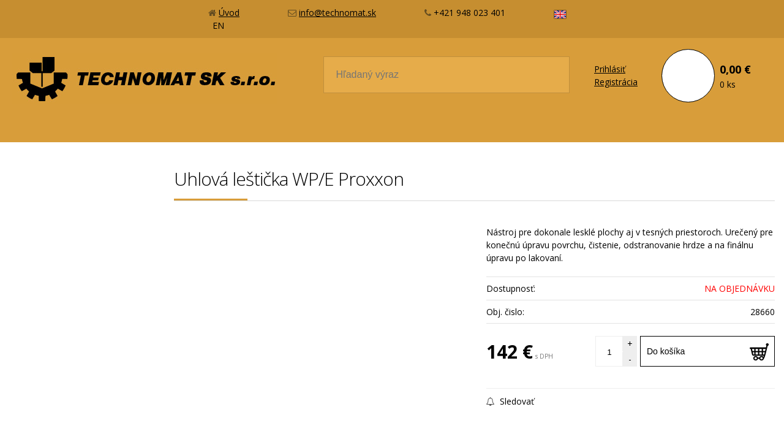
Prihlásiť (609, 69)
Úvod (229, 12)
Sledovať (510, 401)
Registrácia (616, 82)
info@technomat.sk (337, 12)
